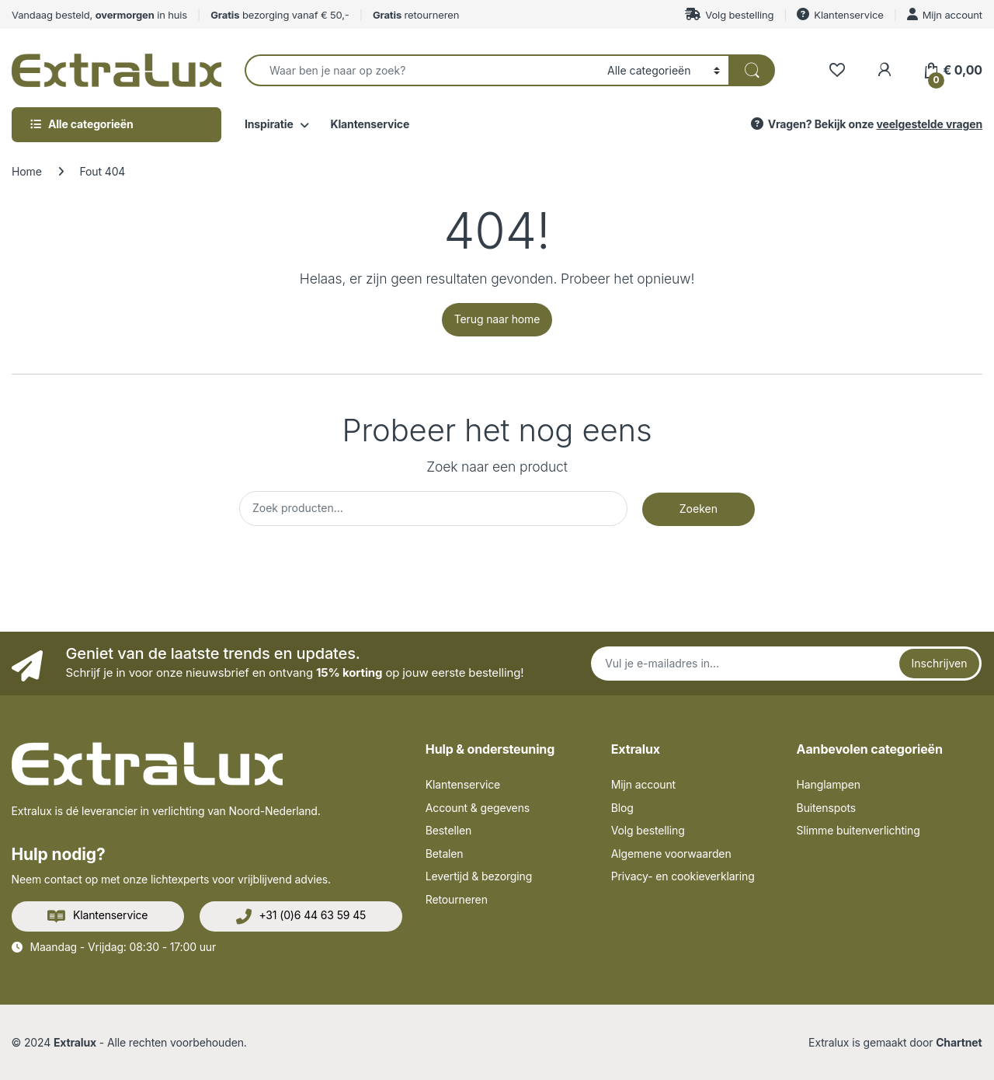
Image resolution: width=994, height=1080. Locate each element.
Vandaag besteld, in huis (99, 15)
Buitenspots (826, 807)
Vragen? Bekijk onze (865, 124)
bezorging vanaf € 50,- (279, 15)
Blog (622, 807)
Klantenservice (840, 14)
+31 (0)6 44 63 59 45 (301, 916)
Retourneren (457, 899)
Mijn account (944, 14)
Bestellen (448, 830)
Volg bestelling (729, 14)
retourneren (416, 15)
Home (27, 171)
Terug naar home (497, 319)
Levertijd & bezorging (479, 876)
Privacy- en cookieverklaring (683, 876)
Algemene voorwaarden (671, 853)
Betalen (445, 853)
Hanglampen (828, 784)
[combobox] (422, 70)
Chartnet (959, 1042)
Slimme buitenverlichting (858, 830)
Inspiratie (269, 124)
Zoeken (698, 508)
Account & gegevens (478, 807)
